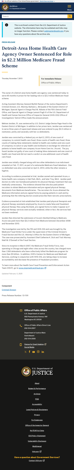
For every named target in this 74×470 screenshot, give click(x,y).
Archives (37, 394)
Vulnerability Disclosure (37, 441)
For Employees (37, 420)
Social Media (29, 347)
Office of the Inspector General (37, 425)
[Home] (14, 10)
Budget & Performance (37, 389)
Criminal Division (9, 290)
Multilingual (37, 446)
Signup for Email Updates (35, 344)
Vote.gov (37, 452)
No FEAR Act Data (37, 431)
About (37, 383)
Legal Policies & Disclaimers (37, 410)
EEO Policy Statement (37, 436)
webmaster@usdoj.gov (54, 31)
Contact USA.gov (37, 461)
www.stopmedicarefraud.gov (33, 268)
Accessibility (37, 404)
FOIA (37, 399)
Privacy (37, 415)
